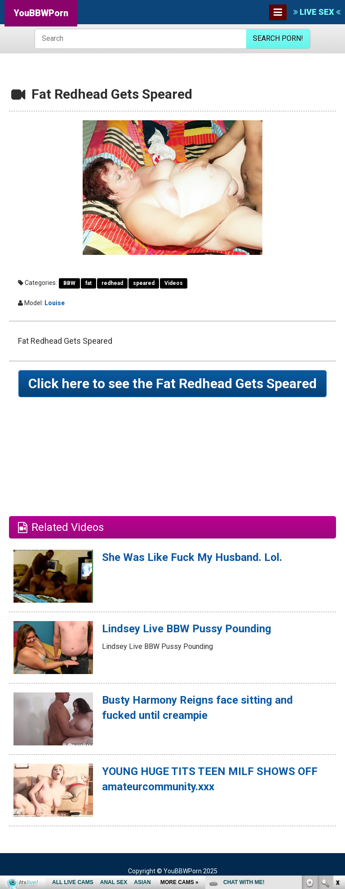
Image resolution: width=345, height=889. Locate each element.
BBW (69, 283)
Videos (173, 283)
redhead (112, 283)
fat (88, 283)
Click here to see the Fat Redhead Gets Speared (172, 383)
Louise (54, 303)
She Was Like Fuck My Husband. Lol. (192, 557)
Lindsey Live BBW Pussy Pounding (186, 628)
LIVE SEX (317, 12)
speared (144, 283)
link (337, 748)
